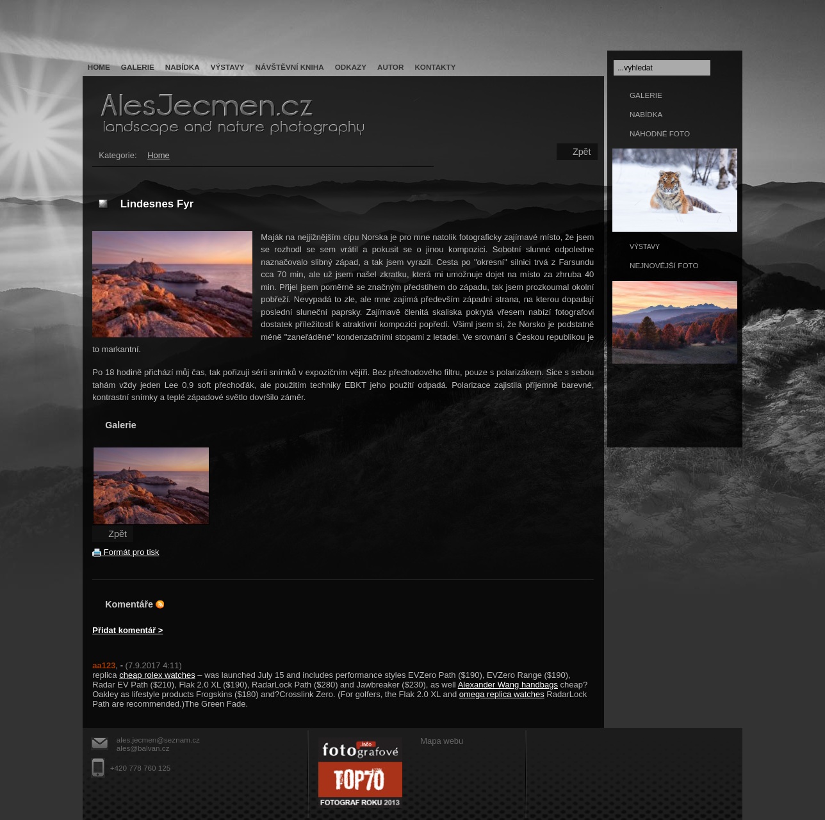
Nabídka (182, 67)
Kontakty (434, 67)
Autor (390, 67)
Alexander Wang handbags (508, 684)
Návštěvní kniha (290, 67)
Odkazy (350, 67)
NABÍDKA (646, 114)
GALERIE (646, 95)
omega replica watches (501, 694)
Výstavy (228, 67)
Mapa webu (441, 741)
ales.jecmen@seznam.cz (158, 740)
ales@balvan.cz (143, 748)
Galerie (137, 67)
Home (99, 67)
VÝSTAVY (645, 246)
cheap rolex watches (157, 675)
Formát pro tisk (125, 552)
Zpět (582, 152)
